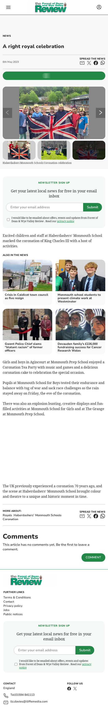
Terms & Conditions (17, 597)
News (7, 36)
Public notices (13, 614)
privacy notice (65, 221)
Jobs (6, 610)
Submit (92, 207)
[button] (8, 7)
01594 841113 (24, 695)
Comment (93, 557)
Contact (8, 602)
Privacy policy (12, 606)
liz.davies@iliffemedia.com (29, 701)
